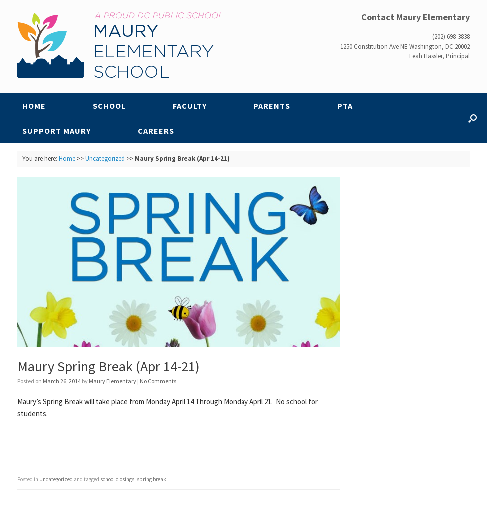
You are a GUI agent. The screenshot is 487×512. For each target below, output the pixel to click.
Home (34, 106)
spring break (151, 479)
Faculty (190, 106)
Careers (156, 131)
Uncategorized (105, 158)
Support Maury (56, 131)
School (109, 106)
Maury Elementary (112, 381)
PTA (345, 106)
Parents (271, 106)
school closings (117, 479)
